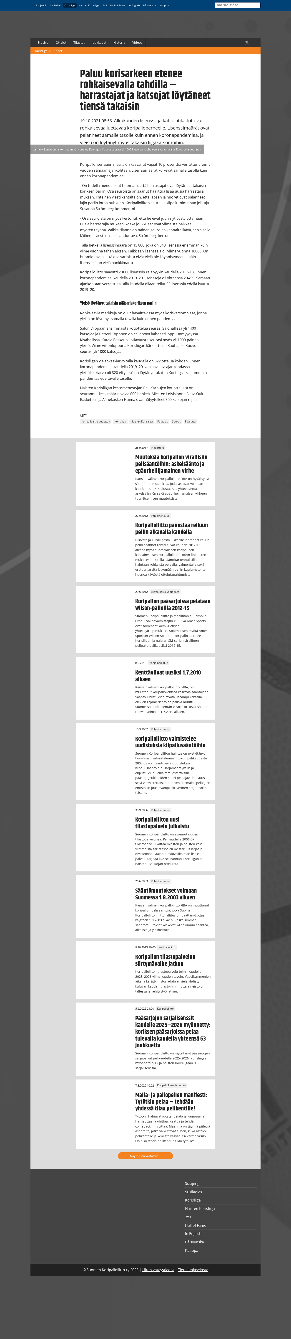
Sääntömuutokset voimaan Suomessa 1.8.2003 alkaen (166, 894)
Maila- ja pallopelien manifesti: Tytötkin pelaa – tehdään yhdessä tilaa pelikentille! (171, 1102)
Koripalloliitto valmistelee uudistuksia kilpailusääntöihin (170, 742)
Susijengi (40, 5)
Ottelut (61, 42)
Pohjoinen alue (160, 516)
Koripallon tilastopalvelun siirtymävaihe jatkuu (165, 960)
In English (134, 5)
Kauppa (164, 5)
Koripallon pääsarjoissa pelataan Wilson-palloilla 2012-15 (173, 605)
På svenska (149, 5)
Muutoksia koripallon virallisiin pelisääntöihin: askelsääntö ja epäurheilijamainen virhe (171, 464)
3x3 (105, 5)
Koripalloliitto (167, 947)
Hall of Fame (117, 5)
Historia (119, 42)
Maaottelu (157, 448)
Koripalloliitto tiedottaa (95, 421)
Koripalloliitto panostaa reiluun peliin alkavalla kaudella (171, 529)
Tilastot (79, 42)
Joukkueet (99, 42)
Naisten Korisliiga (89, 5)
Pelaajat (162, 421)
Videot (137, 42)
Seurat (176, 421)
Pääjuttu (190, 421)
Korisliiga (69, 5)
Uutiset (57, 51)
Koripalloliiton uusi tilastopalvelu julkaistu (162, 823)
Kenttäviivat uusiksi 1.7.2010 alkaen (168, 676)
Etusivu (43, 42)
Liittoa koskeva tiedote (165, 592)
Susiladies (55, 5)
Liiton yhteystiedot (158, 1269)
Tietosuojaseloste (193, 1269)
